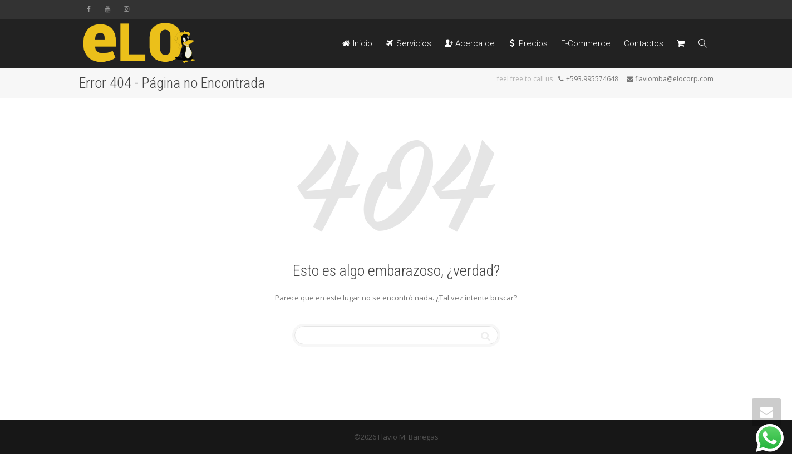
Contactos (643, 43)
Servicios (408, 43)
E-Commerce (586, 43)
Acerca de (470, 43)
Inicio (357, 43)
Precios (528, 43)
